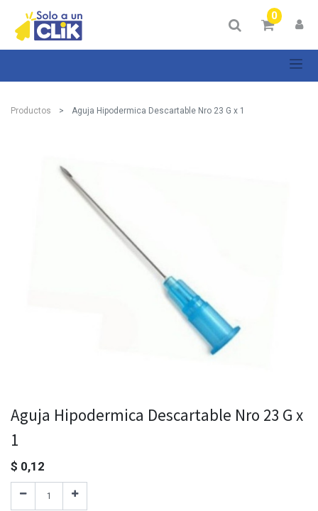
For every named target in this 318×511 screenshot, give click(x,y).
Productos (31, 111)
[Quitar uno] (23, 496)
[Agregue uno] (74, 496)
